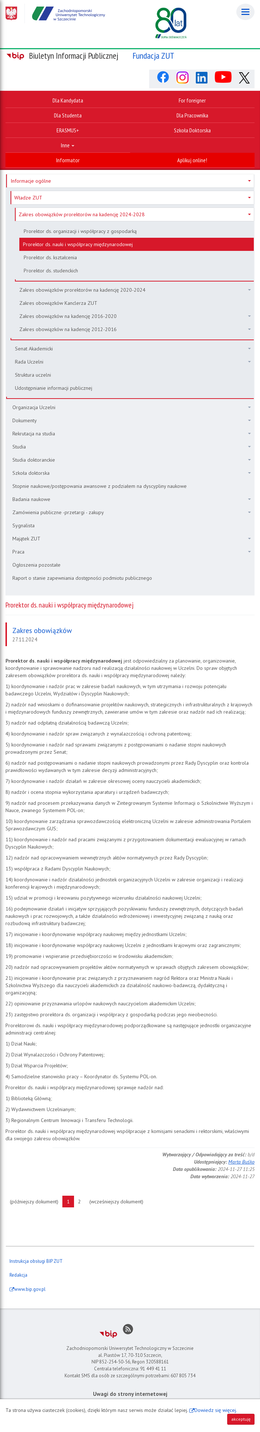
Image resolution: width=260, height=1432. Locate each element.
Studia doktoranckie (131, 460)
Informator (67, 160)
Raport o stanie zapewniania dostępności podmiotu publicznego (82, 578)
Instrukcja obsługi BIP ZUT (36, 1261)
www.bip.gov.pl (30, 1289)
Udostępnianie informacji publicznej (53, 388)
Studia (131, 446)
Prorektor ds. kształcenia (50, 257)
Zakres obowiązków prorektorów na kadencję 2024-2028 (135, 214)
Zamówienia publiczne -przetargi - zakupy (131, 512)
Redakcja (18, 1275)
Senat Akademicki (133, 348)
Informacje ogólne (131, 181)
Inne (67, 145)
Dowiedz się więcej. (215, 1410)
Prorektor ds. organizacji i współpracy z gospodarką (80, 231)
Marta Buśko (241, 1162)
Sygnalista (23, 525)
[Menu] (245, 12)
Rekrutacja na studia (131, 433)
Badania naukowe (131, 499)
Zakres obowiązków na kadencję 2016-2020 (135, 316)
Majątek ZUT (131, 538)
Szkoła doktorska (131, 473)
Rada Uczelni (133, 361)
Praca (131, 551)
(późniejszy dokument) (36, 1201)
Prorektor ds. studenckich (51, 270)
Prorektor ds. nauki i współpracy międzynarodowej (78, 244)
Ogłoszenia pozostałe (36, 565)
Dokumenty (131, 420)
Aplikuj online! (192, 160)
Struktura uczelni (33, 375)
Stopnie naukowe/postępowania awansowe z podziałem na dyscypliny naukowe (99, 486)
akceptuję (241, 1419)
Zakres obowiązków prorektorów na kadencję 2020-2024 (135, 290)
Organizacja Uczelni (131, 407)
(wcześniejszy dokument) (118, 1201)
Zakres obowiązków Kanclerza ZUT (58, 303)
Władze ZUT (132, 197)
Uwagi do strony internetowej (130, 1393)
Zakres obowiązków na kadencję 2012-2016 (135, 329)
